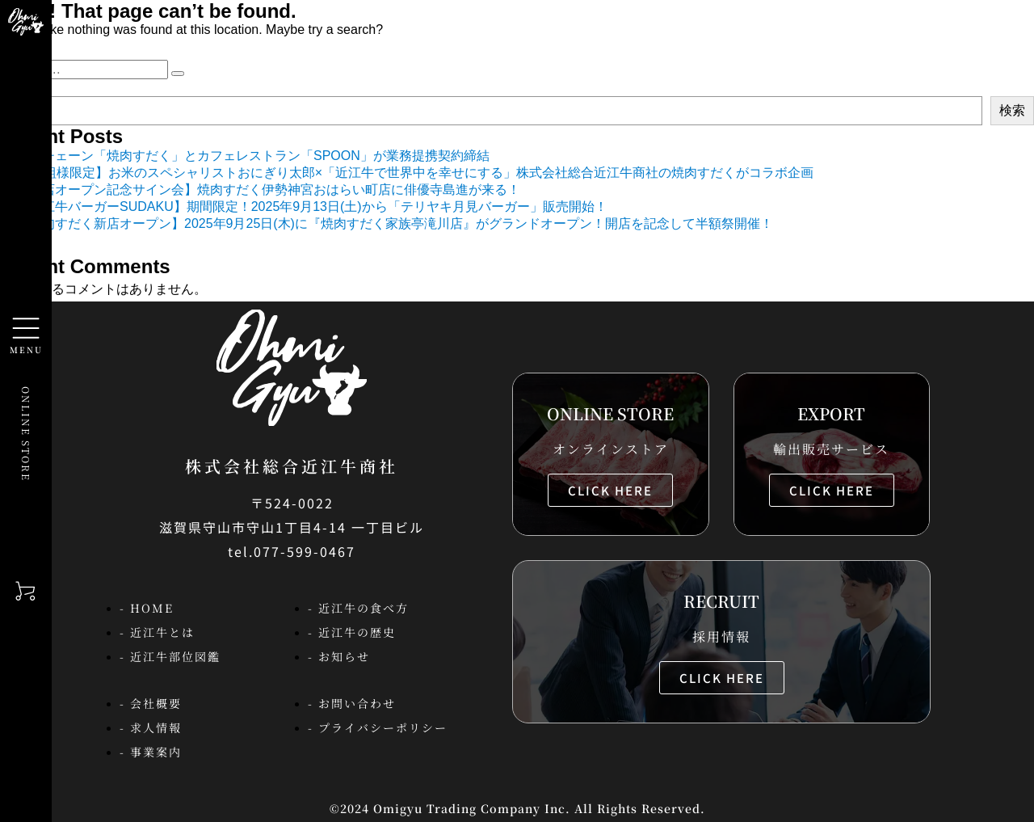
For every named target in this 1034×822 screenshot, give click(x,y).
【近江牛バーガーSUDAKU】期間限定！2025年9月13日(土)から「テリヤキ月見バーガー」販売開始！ (311, 206)
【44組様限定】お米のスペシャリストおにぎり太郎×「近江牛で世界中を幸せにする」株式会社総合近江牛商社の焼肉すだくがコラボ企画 (414, 172)
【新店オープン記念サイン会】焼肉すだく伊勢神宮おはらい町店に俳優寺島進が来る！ (268, 189)
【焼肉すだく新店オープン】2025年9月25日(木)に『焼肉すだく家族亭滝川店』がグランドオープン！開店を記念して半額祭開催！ (394, 223)
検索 (1012, 110)
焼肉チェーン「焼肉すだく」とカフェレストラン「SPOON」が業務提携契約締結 (253, 155)
